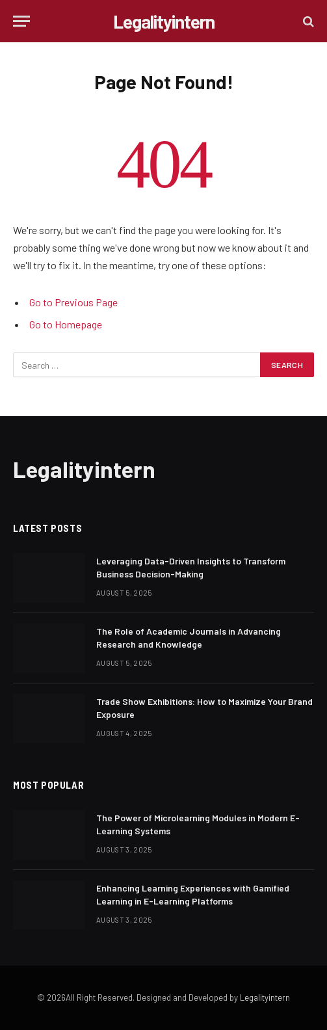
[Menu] (21, 21)
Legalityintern (265, 997)
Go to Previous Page (73, 302)
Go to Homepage (65, 324)
